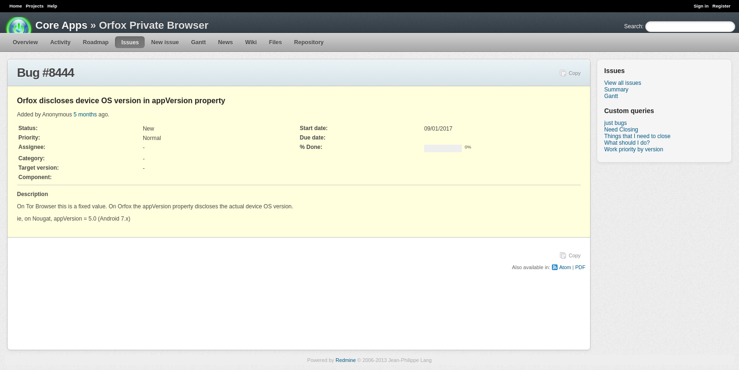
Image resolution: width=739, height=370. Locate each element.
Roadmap (96, 42)
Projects (35, 5)
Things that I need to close (637, 136)
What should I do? (627, 143)
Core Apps (61, 25)
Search (633, 26)
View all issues (622, 83)
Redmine (346, 360)
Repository (309, 42)
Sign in (701, 5)
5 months (85, 114)
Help (52, 5)
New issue (165, 42)
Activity (60, 42)
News (225, 42)
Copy (575, 73)
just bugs (615, 123)
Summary (616, 89)
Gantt (198, 42)
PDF (580, 267)
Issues (130, 42)
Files (275, 42)
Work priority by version (633, 149)
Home (15, 5)
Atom (565, 267)
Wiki (251, 42)
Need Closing (621, 129)
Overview (25, 42)
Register (722, 5)
